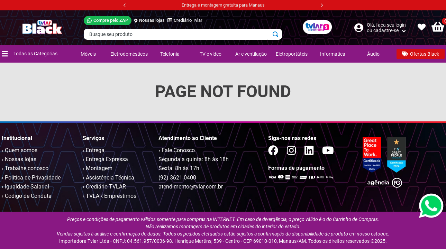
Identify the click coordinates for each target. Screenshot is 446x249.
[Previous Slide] (124, 5)
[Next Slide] (322, 5)
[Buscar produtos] (277, 34)
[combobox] (183, 34)
